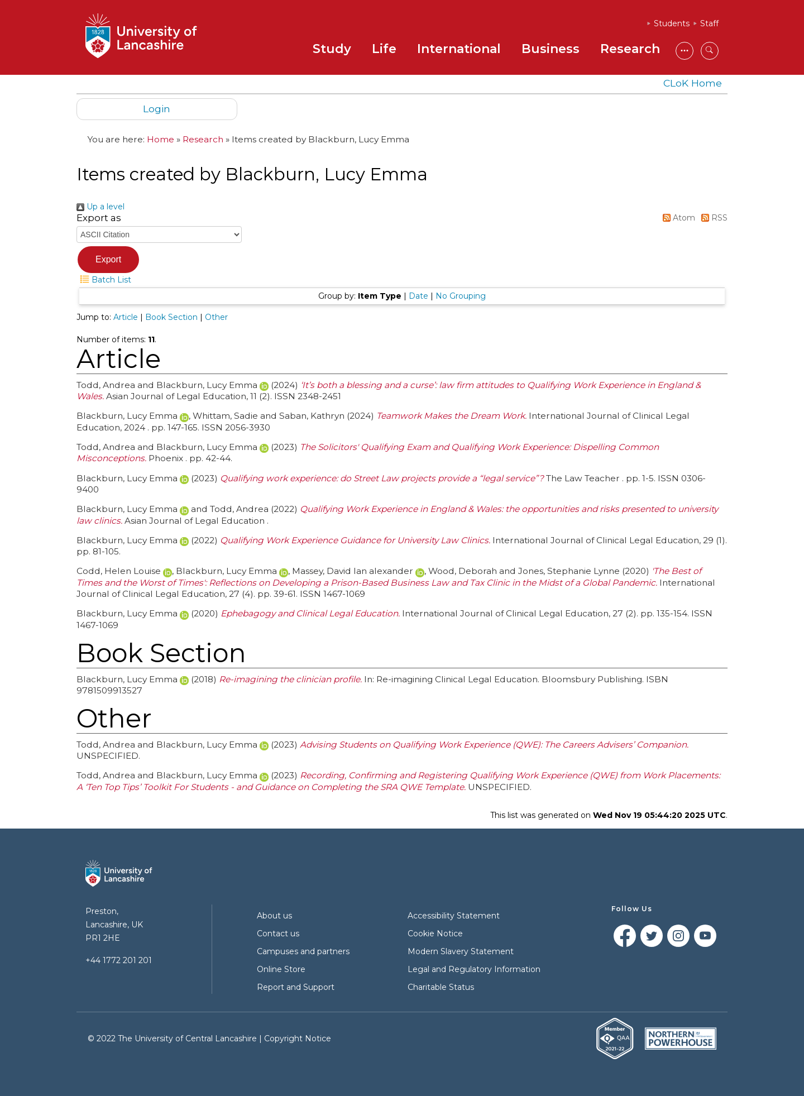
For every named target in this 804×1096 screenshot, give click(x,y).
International (459, 48)
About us (274, 916)
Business (550, 48)
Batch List (103, 280)
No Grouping (461, 296)
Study (332, 48)
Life (384, 48)
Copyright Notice (297, 1038)
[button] (108, 259)
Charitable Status (441, 987)
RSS (712, 218)
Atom (677, 218)
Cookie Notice (435, 934)
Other (216, 317)
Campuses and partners (303, 951)
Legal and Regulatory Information (474, 969)
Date (418, 296)
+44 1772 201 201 (118, 960)
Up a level (100, 207)
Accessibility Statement (454, 916)
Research (630, 48)
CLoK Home (692, 83)
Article (125, 317)
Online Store (281, 969)
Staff (709, 23)
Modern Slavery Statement (461, 951)
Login (156, 108)
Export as (98, 217)
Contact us (278, 934)
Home (160, 139)
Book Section (171, 317)
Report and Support (295, 987)
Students (672, 23)
